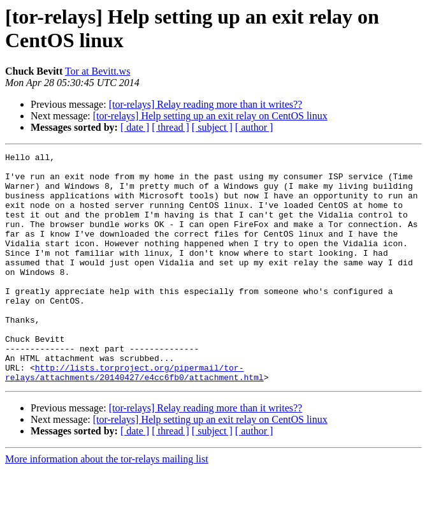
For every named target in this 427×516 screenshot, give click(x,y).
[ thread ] (170, 127)
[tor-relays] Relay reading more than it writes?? (206, 104)
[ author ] (254, 127)
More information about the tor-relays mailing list (106, 504)
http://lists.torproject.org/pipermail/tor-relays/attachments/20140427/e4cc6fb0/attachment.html (134, 417)
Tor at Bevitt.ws (97, 71)
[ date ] (134, 127)
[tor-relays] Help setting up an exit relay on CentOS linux (210, 115)
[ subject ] (212, 127)
